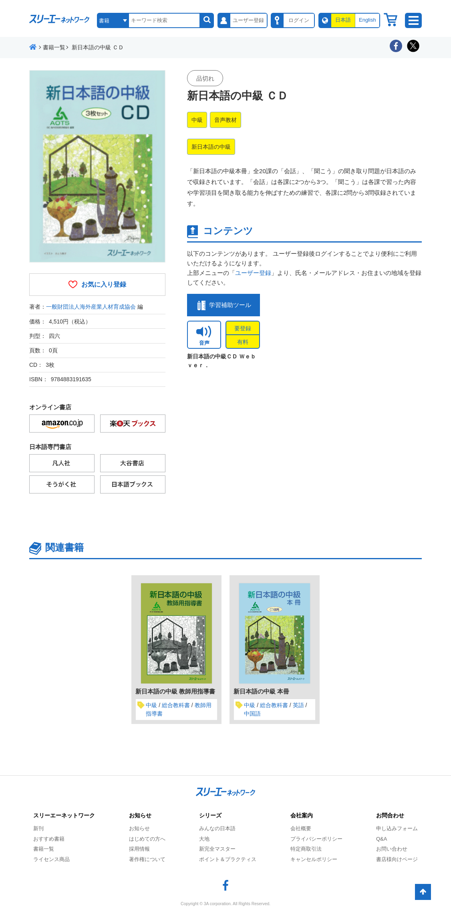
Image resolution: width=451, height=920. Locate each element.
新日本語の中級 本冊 (261, 691)
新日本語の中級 (211, 147)
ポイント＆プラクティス (227, 859)
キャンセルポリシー (313, 859)
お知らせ (139, 828)
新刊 (38, 828)
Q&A (381, 839)
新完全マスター (217, 849)
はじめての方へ (147, 839)
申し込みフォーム (397, 828)
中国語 (252, 713)
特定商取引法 (306, 849)
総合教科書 (176, 705)
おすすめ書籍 (48, 839)
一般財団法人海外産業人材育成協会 (91, 306)
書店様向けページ (397, 859)
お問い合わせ (391, 849)
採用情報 (139, 849)
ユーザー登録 (253, 272)
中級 (197, 120)
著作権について (147, 859)
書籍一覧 (43, 849)
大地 (204, 839)
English (367, 20)
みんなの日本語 (217, 828)
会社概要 (300, 828)
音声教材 (225, 120)
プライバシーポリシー (316, 839)
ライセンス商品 (51, 859)
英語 (298, 705)
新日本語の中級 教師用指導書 (175, 691)
